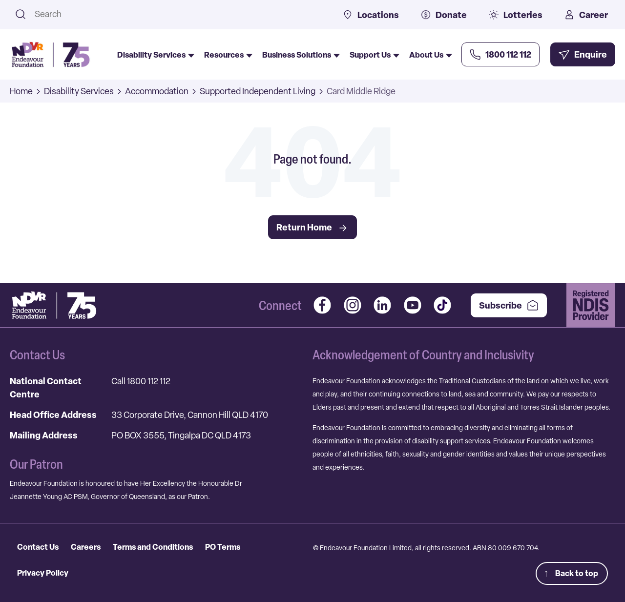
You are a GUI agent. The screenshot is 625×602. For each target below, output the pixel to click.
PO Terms (222, 546)
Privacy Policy (42, 572)
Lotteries (515, 15)
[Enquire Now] (582, 54)
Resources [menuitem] (228, 54)
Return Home (312, 227)
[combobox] (176, 14)
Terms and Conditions (153, 546)
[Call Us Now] (500, 54)
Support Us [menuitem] (374, 54)
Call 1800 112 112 (140, 381)
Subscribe (509, 305)
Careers (86, 546)
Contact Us (38, 546)
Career (586, 15)
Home (21, 91)
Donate (444, 15)
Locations (371, 15)
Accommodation (156, 91)
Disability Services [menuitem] (155, 54)
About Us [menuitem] (430, 54)
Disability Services (79, 91)
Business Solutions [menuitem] (301, 54)
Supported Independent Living (257, 91)
